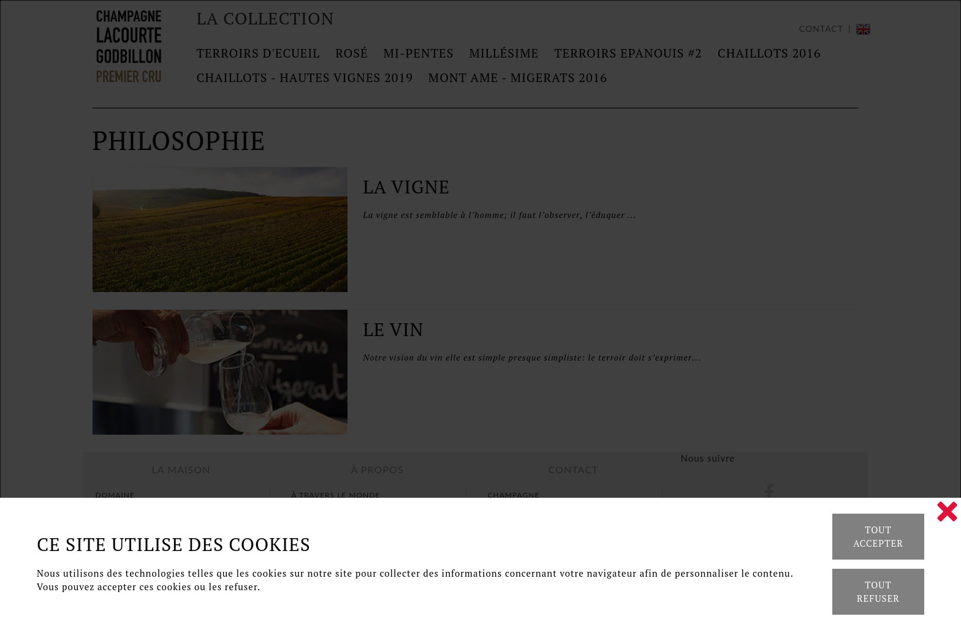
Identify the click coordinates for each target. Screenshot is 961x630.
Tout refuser (878, 592)
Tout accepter (878, 536)
